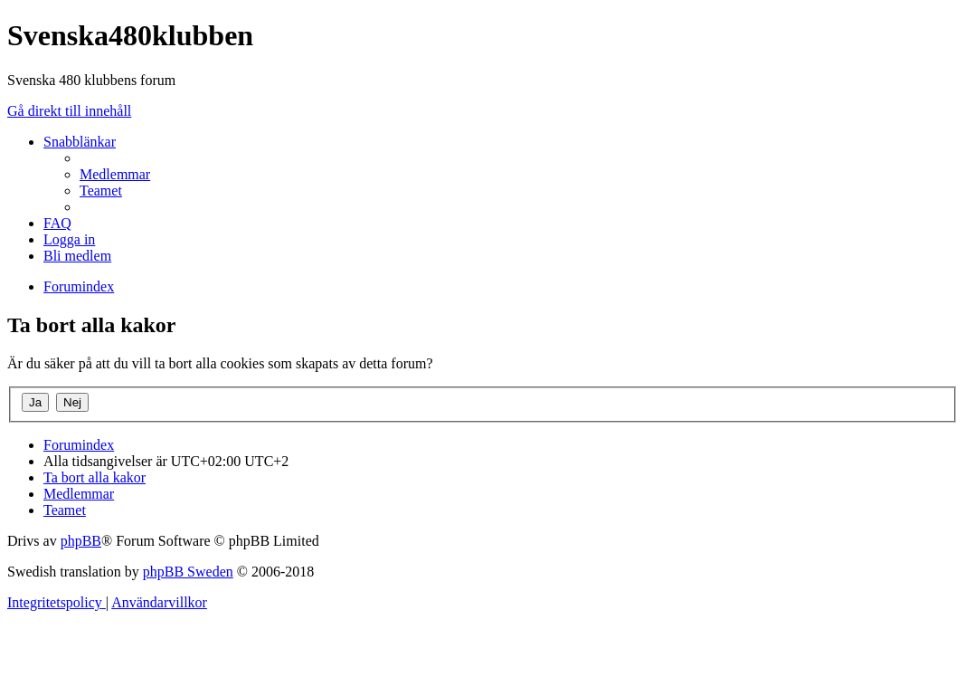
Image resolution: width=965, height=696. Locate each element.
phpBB (81, 540)
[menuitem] (115, 174)
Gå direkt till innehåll (69, 111)
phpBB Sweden (188, 571)
